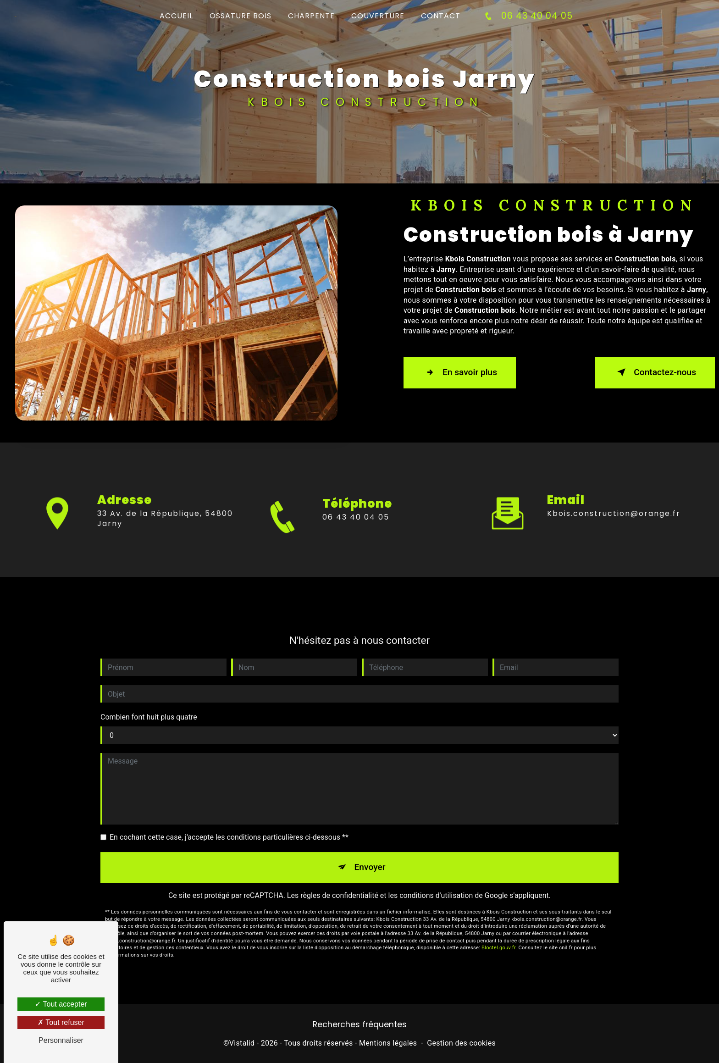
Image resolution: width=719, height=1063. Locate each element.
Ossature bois (240, 16)
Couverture (377, 16)
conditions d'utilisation (436, 885)
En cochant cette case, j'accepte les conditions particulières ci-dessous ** (229, 827)
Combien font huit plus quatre (148, 707)
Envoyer (370, 857)
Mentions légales (388, 1043)
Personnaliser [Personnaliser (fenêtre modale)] (61, 1040)
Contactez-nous (655, 372)
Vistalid (242, 1043)
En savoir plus (459, 372)
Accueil (176, 16)
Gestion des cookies (461, 1043)
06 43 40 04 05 (527, 16)
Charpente (311, 16)
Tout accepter (61, 1004)
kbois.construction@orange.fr (613, 503)
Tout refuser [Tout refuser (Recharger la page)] (61, 1022)
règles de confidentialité (339, 885)
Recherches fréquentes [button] (360, 1024)
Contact (440, 16)
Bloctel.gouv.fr (498, 938)
